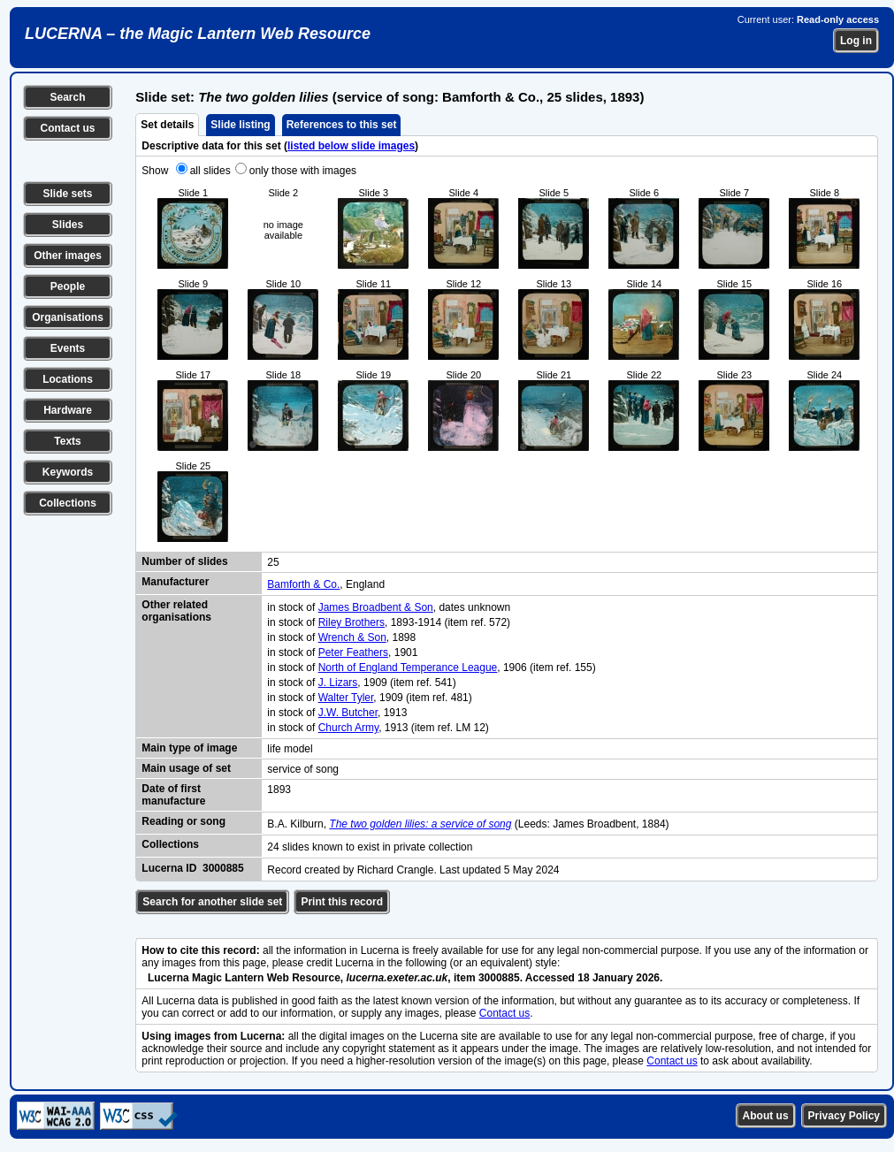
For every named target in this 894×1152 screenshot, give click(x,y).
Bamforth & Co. (303, 584)
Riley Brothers (351, 622)
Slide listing (240, 124)
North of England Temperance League (408, 667)
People (67, 286)
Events (67, 348)
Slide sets (67, 193)
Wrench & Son (352, 637)
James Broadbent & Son (375, 607)
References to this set (342, 124)
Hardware (67, 410)
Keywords (67, 472)
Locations (67, 379)
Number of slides (184, 561)
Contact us (67, 128)
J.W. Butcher (348, 712)
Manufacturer (175, 582)
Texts (67, 441)
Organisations (67, 317)
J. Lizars (338, 682)
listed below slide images (351, 146)
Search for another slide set (212, 902)
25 (273, 562)
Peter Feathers (353, 652)
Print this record (342, 902)
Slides (67, 224)
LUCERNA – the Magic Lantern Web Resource (198, 33)
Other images (68, 255)
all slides (210, 170)
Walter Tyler (346, 697)
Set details (167, 124)
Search (67, 97)
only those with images (302, 170)
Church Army (348, 727)
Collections (67, 503)
